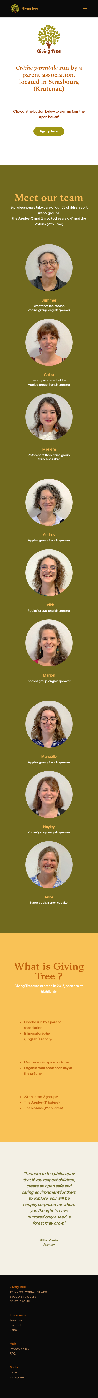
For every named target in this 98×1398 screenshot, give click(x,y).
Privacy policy (19, 1349)
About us (16, 1320)
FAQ (13, 1353)
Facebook (17, 1372)
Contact (15, 1325)
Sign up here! (48, 131)
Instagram (17, 1377)
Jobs (13, 1330)
